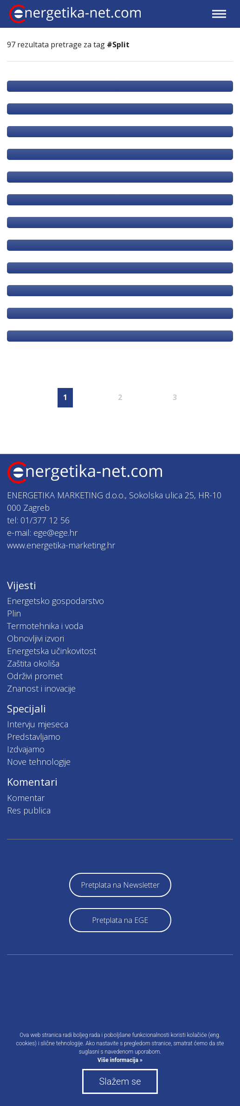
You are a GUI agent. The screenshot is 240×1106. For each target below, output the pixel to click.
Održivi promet (35, 675)
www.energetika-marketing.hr (61, 545)
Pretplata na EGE (120, 920)
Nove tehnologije (39, 761)
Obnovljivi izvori (35, 638)
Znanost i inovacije (41, 688)
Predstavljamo (33, 736)
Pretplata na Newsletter (120, 885)
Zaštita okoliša (33, 663)
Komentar (26, 797)
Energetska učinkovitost (51, 650)
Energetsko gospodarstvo (55, 600)
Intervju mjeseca (37, 724)
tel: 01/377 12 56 (38, 520)
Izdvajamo (26, 749)
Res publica (29, 810)
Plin (14, 613)
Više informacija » (120, 1060)
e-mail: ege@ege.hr (42, 532)
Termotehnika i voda (45, 625)
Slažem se (120, 1081)
